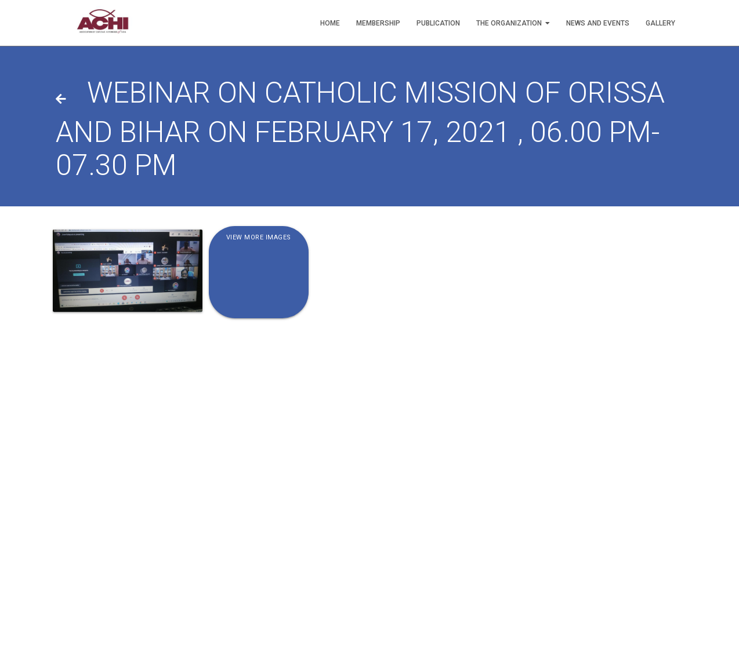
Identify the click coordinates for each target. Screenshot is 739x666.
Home (330, 23)
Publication (438, 23)
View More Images (258, 238)
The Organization (513, 23)
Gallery (660, 23)
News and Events (597, 23)
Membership (378, 23)
